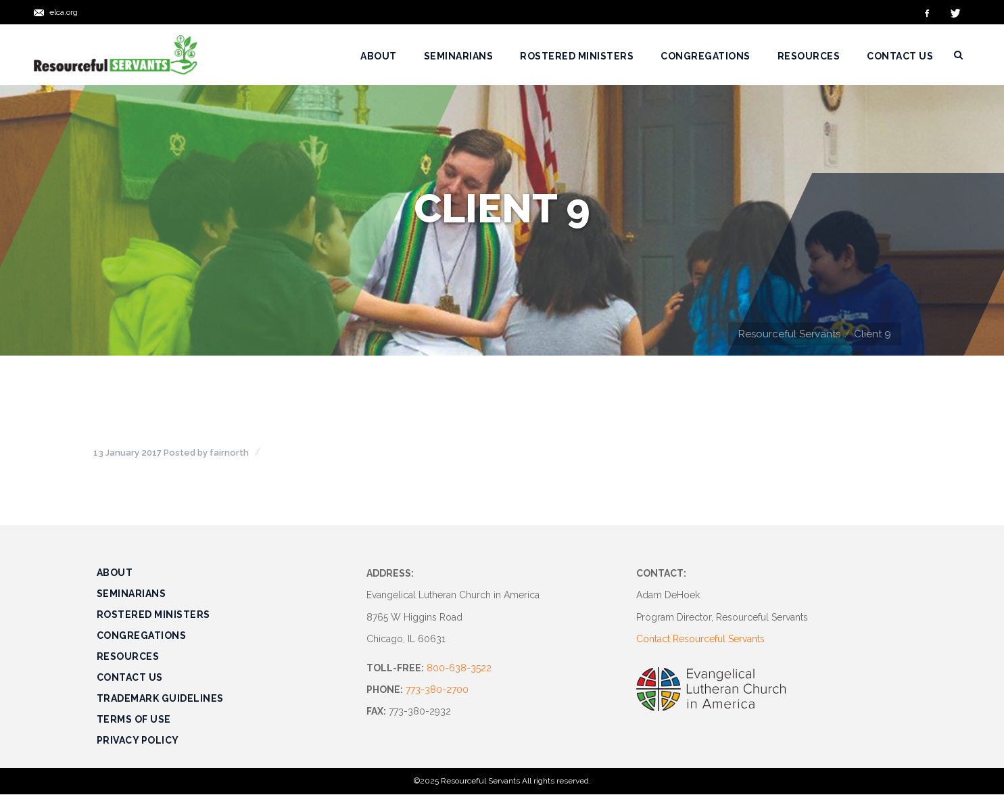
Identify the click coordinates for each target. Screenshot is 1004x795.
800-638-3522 (459, 667)
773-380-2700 (437, 689)
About (115, 572)
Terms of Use (134, 719)
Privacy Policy (138, 740)
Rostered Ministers (153, 614)
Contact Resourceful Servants (700, 638)
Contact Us (130, 677)
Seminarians (131, 593)
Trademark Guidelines (160, 698)
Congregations (142, 635)
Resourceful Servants (789, 334)
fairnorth (229, 453)
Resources (128, 656)
